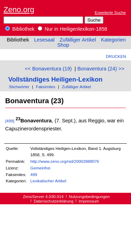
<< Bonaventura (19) (48, 68)
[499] (9, 121)
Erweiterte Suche (110, 12)
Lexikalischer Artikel (48, 180)
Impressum (89, 201)
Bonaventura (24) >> (101, 68)
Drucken (116, 56)
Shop (63, 45)
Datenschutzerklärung (53, 201)
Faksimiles (45, 86)
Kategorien (113, 40)
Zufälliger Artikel (77, 40)
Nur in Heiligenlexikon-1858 (72, 29)
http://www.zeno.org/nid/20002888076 (64, 161)
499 (33, 174)
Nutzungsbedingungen (89, 196)
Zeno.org (18, 9)
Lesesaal (44, 40)
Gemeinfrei (40, 168)
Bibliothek (20, 29)
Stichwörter (19, 86)
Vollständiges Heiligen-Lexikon (55, 79)
